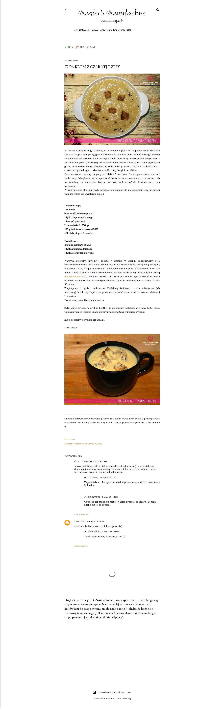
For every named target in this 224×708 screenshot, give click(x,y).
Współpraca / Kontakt (114, 30)
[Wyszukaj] (158, 9)
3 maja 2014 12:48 (98, 461)
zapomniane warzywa (85, 443)
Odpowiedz (81, 514)
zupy (99, 443)
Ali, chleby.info (92, 496)
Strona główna (85, 30)
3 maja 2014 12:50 (108, 477)
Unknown (79, 521)
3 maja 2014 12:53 (110, 497)
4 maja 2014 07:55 (110, 531)
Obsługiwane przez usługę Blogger (112, 692)
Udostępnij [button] (69, 439)
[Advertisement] (112, 651)
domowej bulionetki (75, 276)
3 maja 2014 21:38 (95, 521)
